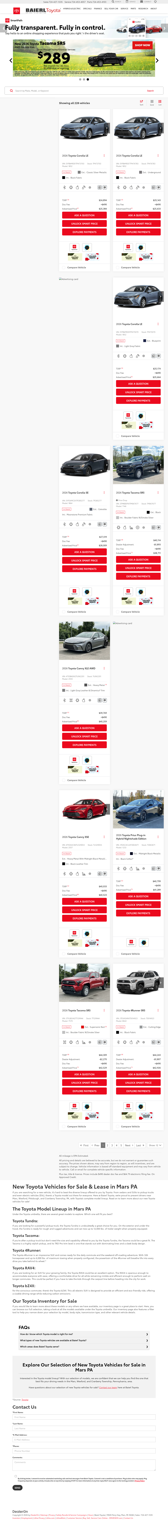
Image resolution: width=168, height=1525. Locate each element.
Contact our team (108, 1387)
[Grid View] (151, 103)
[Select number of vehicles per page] (155, 1145)
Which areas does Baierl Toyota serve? (39, 1346)
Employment (26, 1518)
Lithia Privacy (39, 1518)
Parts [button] (133, 8)
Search (150, 90)
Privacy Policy (140, 1481)
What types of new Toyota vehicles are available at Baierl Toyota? (53, 1340)
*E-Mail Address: (19, 1434)
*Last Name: (17, 1423)
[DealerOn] (20, 1511)
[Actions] (104, 155)
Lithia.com (50, 1518)
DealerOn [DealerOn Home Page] (35, 1515)
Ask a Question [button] (84, 215)
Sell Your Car (111, 8)
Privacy (52, 1515)
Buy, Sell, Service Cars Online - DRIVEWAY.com (102, 1518)
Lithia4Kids (60, 1518)
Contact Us (128, 1518)
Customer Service (74, 1518)
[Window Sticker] (105, 187)
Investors (16, 1518)
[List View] (160, 103)
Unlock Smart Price (84, 223)
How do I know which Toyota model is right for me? (46, 1334)
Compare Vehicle (76, 267)
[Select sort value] (142, 103)
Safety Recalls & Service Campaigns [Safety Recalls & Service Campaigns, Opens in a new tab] (71, 1515)
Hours (90, 1515)
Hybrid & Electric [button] (72, 8)
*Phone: (15, 1446)
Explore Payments (84, 232)
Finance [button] (98, 8)
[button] (107, 128)
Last (140, 1145)
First (84, 1145)
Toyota (25, 1399)
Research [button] (143, 8)
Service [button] (124, 8)
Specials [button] (87, 8)
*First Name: (17, 1412)
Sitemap (44, 1515)
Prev (95, 1145)
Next (129, 1145)
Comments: (17, 1457)
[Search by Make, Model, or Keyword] (79, 90)
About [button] (153, 8)
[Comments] (100, 187)
